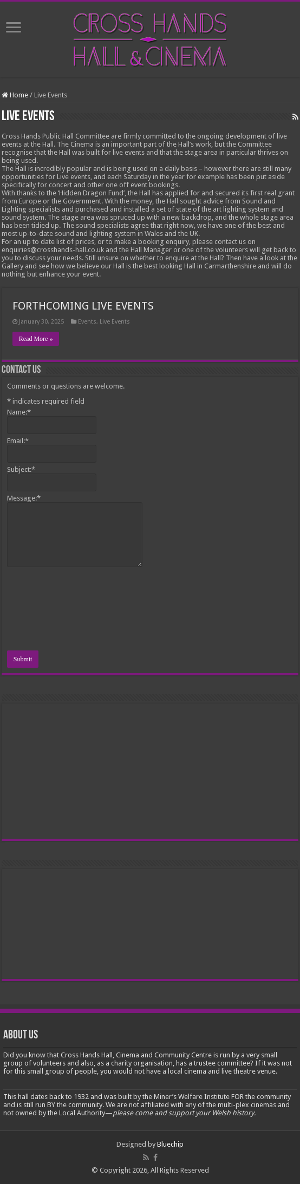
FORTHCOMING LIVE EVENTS (83, 305)
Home (15, 95)
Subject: (21, 469)
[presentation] (51, 610)
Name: (19, 412)
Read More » (36, 339)
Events (87, 321)
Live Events (115, 321)
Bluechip (170, 1144)
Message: (24, 498)
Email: (18, 441)
